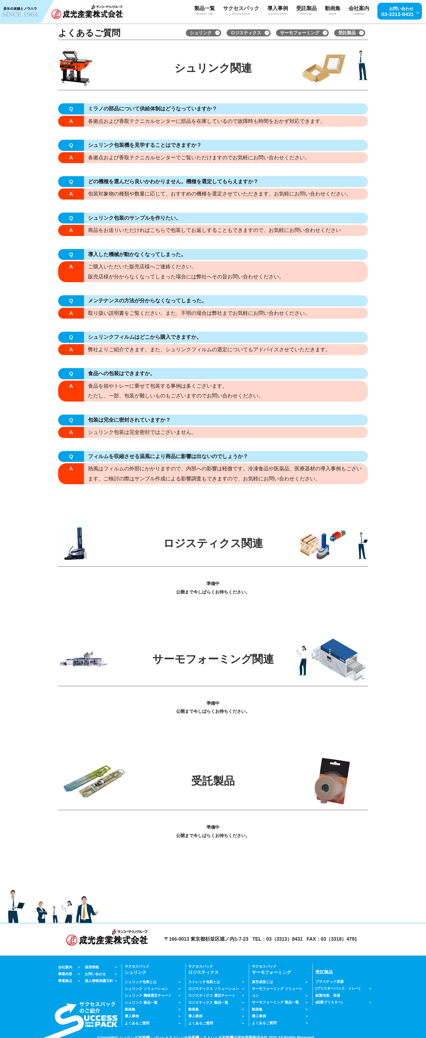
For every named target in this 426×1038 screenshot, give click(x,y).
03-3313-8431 (397, 10)
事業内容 (65, 973)
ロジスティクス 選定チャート (211, 995)
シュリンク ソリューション (146, 988)
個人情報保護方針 (99, 980)
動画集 (332, 11)
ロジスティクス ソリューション (213, 988)
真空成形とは (262, 981)
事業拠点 (65, 980)
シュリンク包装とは (140, 981)
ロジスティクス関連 (213, 543)
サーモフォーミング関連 (213, 659)
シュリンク (201, 32)
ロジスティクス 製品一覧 (208, 1001)
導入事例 (132, 1014)
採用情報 (92, 967)
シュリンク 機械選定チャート (148, 995)
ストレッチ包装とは (204, 981)
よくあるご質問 (137, 1021)
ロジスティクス (246, 32)
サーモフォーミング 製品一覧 (275, 1001)
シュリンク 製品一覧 (141, 1001)
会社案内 (65, 967)
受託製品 (347, 32)
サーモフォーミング (299, 32)
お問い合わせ (95, 973)
